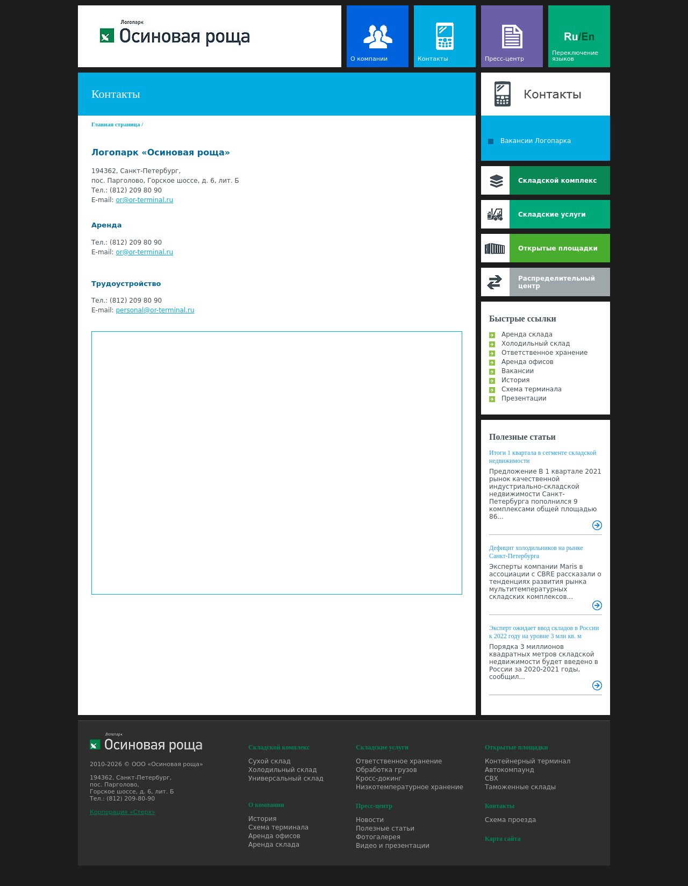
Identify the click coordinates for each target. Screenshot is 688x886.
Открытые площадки (558, 248)
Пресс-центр (504, 59)
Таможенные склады (520, 787)
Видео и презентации (392, 845)
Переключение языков (575, 56)
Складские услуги (552, 214)
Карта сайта (503, 838)
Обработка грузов (386, 770)
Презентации (524, 398)
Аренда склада (527, 334)
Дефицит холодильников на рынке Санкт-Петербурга (536, 552)
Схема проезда (510, 820)
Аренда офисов (527, 362)
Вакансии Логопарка (535, 141)
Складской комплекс (557, 180)
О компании (369, 59)
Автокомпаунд (509, 770)
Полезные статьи (522, 436)
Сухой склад (269, 761)
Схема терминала (531, 389)
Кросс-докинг (379, 778)
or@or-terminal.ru (144, 200)
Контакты (433, 59)
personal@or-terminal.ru (155, 310)
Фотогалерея (378, 837)
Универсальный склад (286, 778)
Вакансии (517, 371)
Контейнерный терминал (527, 761)
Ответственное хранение (544, 352)
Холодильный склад (535, 343)
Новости (370, 820)
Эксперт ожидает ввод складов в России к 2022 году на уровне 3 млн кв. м (544, 632)
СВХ (491, 778)
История (515, 380)
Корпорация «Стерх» (122, 812)
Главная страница (115, 124)
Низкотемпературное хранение (409, 787)
